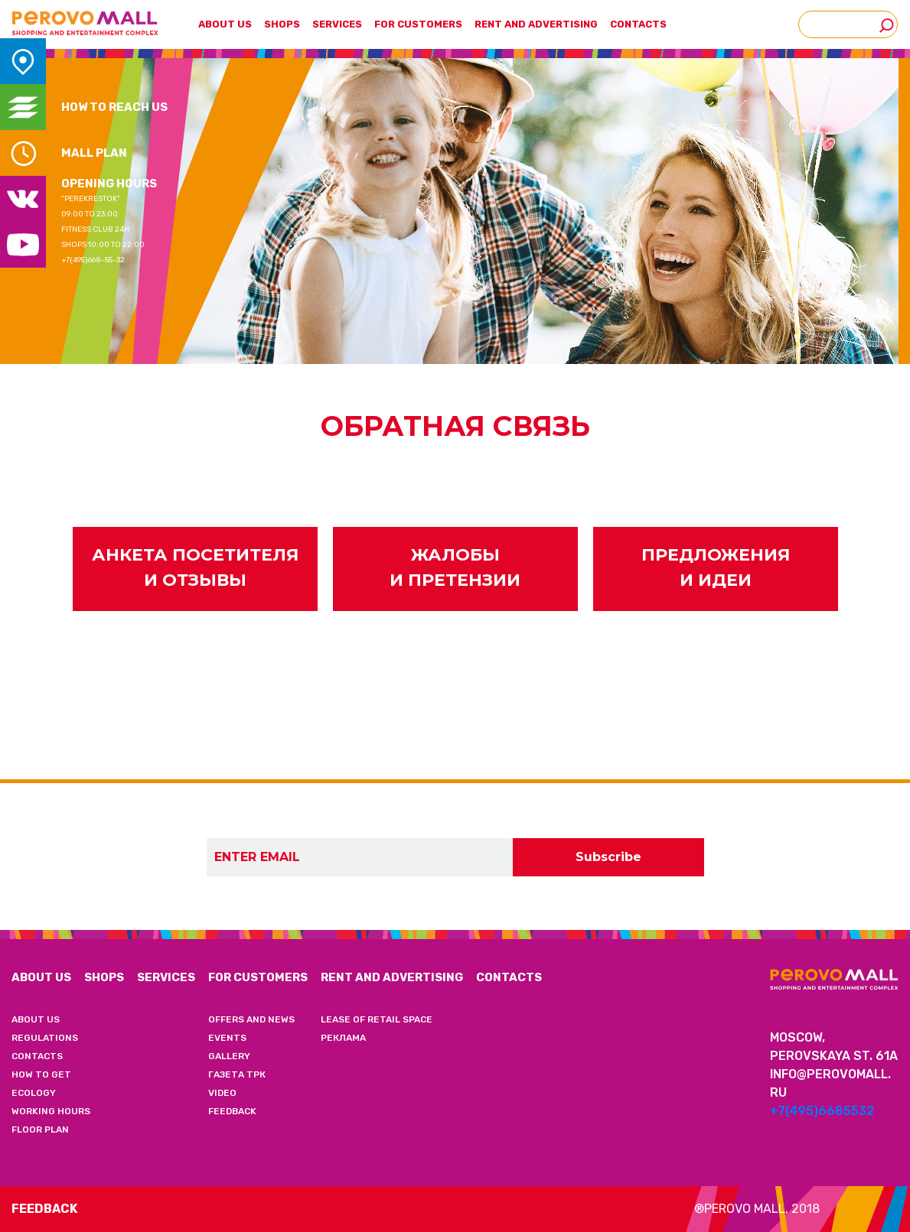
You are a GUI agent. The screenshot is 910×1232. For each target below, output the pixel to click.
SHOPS (282, 24)
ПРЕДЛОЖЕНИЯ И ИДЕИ (715, 567)
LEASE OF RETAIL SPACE (376, 1019)
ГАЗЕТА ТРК (237, 1074)
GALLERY (229, 1056)
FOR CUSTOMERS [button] (418, 24)
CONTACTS (638, 24)
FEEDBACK (232, 1111)
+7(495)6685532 (822, 1111)
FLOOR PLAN (40, 1129)
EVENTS (227, 1037)
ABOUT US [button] (225, 24)
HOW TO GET (41, 1074)
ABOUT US (41, 977)
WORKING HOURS (50, 1111)
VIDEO (222, 1092)
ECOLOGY (33, 1092)
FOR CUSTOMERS (258, 977)
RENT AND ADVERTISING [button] (536, 24)
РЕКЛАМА (343, 1037)
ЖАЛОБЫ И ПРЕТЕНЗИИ (455, 567)
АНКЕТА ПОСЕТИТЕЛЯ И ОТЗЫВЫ (195, 567)
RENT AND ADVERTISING (392, 977)
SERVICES (337, 24)
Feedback (44, 1208)
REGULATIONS (44, 1037)
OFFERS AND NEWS (251, 1019)
